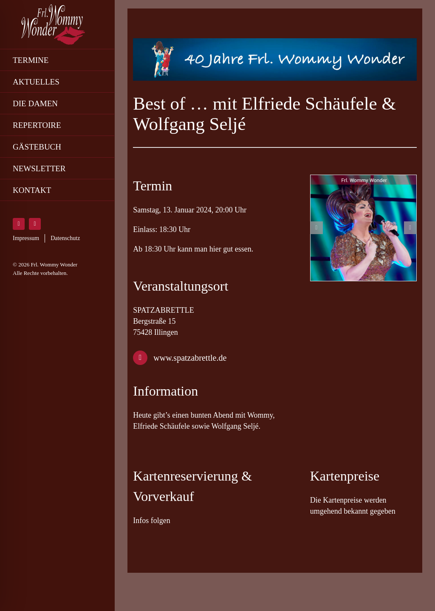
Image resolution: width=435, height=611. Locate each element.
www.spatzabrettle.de (189, 357)
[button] (316, 227)
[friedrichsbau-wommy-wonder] (363, 228)
